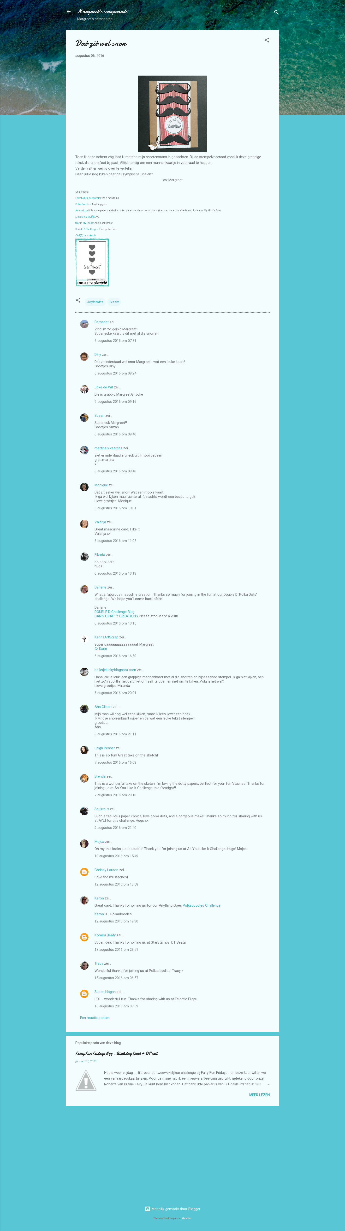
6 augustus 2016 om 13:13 (115, 573)
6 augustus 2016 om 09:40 (115, 434)
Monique (101, 485)
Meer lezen (259, 1095)
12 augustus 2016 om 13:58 (116, 884)
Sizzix (114, 302)
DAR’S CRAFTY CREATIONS (116, 616)
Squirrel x (102, 809)
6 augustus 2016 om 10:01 (115, 508)
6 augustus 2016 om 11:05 (115, 541)
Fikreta (100, 555)
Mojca (99, 841)
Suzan (99, 415)
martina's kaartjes (108, 448)
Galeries (187, 1218)
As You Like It (82, 210)
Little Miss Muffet (85, 216)
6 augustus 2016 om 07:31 (115, 341)
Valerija (100, 522)
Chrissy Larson (106, 870)
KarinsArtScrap (106, 637)
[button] (267, 41)
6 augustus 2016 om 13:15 (115, 623)
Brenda (100, 776)
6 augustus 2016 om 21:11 (115, 734)
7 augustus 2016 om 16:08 (115, 762)
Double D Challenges (86, 229)
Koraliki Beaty (105, 935)
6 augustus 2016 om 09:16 (115, 401)
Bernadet (102, 322)
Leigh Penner (105, 748)
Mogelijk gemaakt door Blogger (172, 1209)
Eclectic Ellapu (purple (87, 198)
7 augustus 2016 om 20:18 (115, 795)
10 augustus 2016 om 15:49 (116, 856)
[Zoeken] (276, 13)
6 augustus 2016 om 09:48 (115, 471)
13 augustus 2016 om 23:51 (116, 949)
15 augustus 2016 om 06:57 (116, 978)
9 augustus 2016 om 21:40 (115, 828)
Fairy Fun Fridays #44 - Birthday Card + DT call (116, 1054)
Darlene (101, 587)
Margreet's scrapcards (102, 11)
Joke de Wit (104, 387)
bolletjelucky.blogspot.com (115, 670)
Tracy (99, 963)
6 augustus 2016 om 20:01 (115, 693)
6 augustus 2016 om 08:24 (115, 373)
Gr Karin (101, 649)
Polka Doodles (83, 204)
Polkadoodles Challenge (201, 905)
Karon (99, 898)
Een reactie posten (95, 1018)
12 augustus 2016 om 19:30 (116, 921)
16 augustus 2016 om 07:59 (116, 1006)
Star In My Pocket (84, 223)
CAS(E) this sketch (85, 235)
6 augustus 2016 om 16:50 (115, 656)
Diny (98, 354)
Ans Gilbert (104, 707)
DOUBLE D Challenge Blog (115, 612)
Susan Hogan (105, 992)
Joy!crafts (95, 302)
